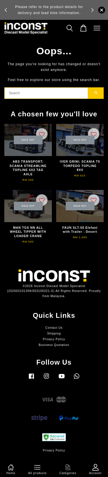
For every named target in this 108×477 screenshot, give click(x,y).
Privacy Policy (54, 339)
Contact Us (53, 327)
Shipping (54, 333)
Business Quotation (54, 345)
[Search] (46, 93)
